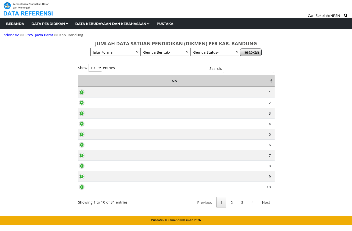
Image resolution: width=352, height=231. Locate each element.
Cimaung (102, 113)
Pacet (99, 144)
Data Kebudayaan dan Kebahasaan (112, 24)
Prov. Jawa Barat (39, 34)
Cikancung (103, 176)
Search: (241, 68)
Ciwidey (101, 92)
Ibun (99, 155)
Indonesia (10, 34)
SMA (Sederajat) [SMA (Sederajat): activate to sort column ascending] (167, 80)
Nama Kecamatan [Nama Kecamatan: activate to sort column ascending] (115, 80)
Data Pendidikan (49, 24)
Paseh (100, 165)
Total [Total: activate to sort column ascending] (263, 80)
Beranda (15, 24)
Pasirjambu (104, 102)
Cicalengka (104, 186)
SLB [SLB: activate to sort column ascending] (243, 80)
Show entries (96, 68)
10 (86, 186)
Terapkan (251, 52)
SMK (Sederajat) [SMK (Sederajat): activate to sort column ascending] (213, 80)
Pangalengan (106, 123)
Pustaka (165, 24)
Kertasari (102, 134)
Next (266, 208)
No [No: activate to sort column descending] (83, 80)
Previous (204, 208)
